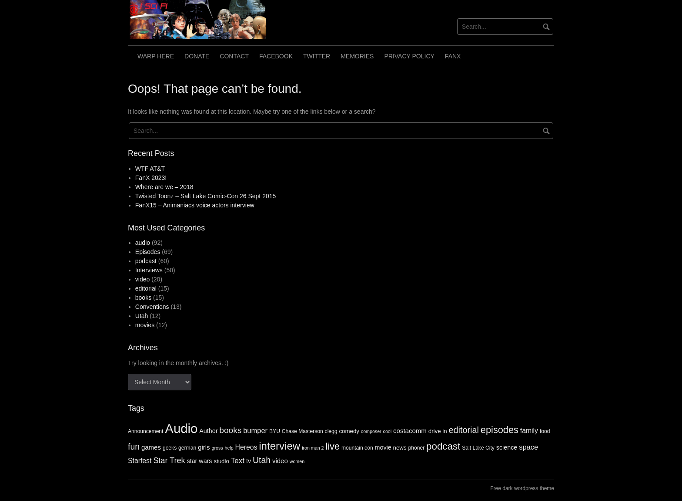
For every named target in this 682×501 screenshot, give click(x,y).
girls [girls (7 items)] (204, 447)
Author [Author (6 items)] (208, 430)
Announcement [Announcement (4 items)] (145, 431)
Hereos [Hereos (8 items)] (246, 447)
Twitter (316, 56)
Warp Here (155, 56)
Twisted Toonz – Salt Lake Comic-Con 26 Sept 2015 (205, 196)
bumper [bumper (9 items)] (255, 430)
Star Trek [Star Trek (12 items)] (169, 460)
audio (142, 242)
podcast (146, 260)
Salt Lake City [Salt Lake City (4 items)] (478, 448)
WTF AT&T (150, 168)
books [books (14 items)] (230, 430)
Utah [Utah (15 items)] (262, 460)
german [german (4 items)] (187, 448)
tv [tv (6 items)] (248, 460)
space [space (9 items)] (528, 447)
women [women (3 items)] (297, 461)
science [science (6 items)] (506, 447)
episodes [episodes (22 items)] (499, 429)
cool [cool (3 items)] (387, 431)
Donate (196, 56)
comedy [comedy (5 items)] (349, 431)
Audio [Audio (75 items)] (181, 428)
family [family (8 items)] (529, 430)
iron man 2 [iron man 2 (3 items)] (313, 447)
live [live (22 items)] (332, 446)
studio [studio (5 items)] (221, 461)
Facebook (276, 56)
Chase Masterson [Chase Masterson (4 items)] (302, 431)
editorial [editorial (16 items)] (463, 430)
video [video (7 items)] (280, 460)
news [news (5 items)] (400, 447)
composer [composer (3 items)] (371, 431)
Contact (234, 56)
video (142, 279)
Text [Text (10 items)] (237, 461)
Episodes (147, 251)
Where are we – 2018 (164, 186)
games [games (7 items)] (151, 447)
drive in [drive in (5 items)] (437, 431)
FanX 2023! (151, 177)
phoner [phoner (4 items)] (416, 448)
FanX (453, 56)
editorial (146, 288)
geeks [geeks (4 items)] (170, 448)
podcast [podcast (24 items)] (443, 446)
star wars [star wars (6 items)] (199, 460)
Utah (141, 315)
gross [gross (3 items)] (217, 447)
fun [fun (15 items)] (134, 446)
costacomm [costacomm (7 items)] (410, 430)
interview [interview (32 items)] (279, 446)
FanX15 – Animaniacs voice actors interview (194, 205)
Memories (357, 56)
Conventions (152, 306)
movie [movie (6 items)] (383, 447)
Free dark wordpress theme (522, 488)
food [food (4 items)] (545, 431)
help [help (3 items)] (228, 447)
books (143, 297)
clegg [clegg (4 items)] (331, 431)
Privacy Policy (409, 56)
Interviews (149, 270)
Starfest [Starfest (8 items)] (139, 460)
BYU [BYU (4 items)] (274, 431)
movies (144, 325)
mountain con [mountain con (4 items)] (357, 448)
